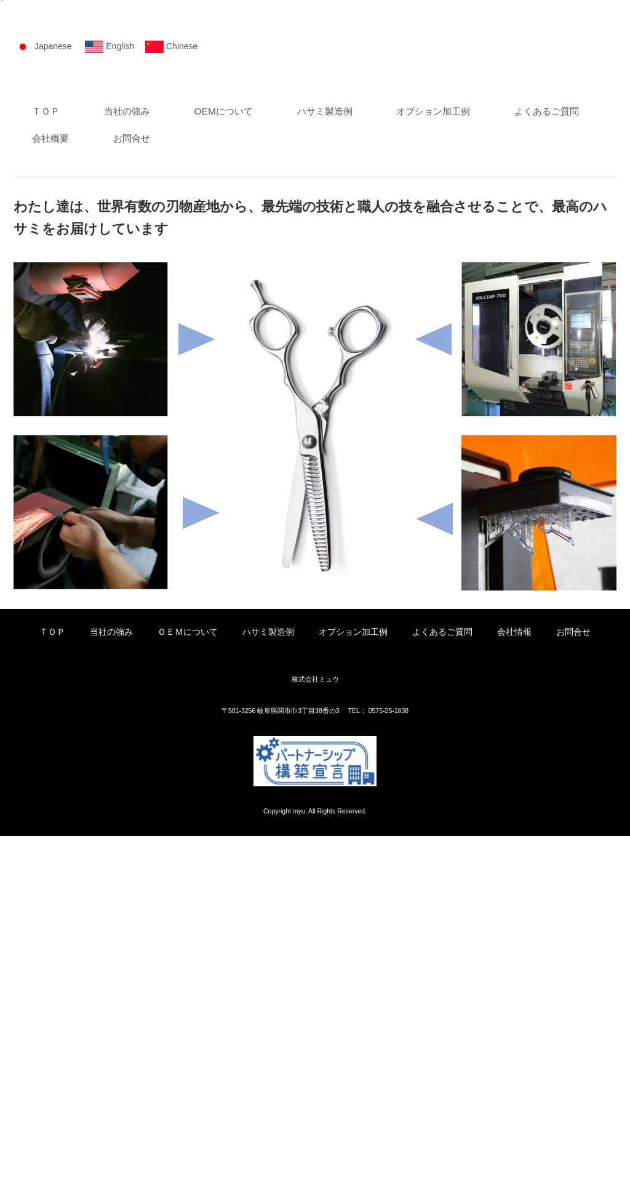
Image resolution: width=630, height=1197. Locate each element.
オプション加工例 (453, 467)
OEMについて (233, 467)
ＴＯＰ (46, 467)
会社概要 (164, 497)
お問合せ (250, 497)
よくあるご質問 (64, 497)
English (120, 400)
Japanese (53, 400)
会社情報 (514, 992)
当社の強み (132, 467)
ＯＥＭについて (188, 992)
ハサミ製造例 (339, 467)
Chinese (181, 400)
